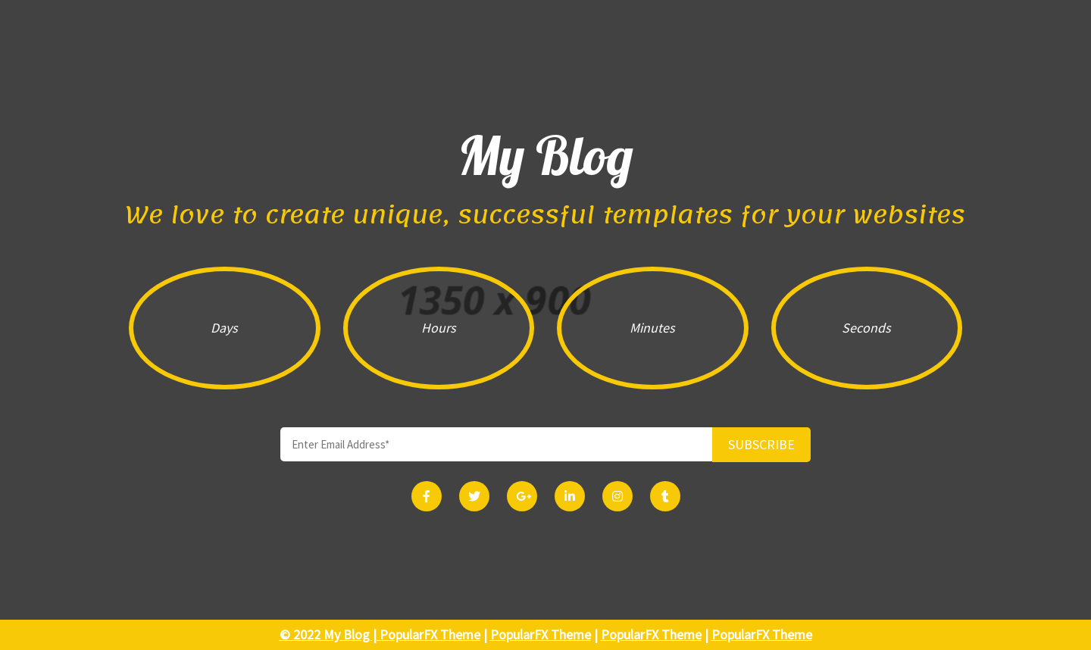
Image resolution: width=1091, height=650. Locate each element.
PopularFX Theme (430, 634)
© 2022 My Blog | (330, 634)
